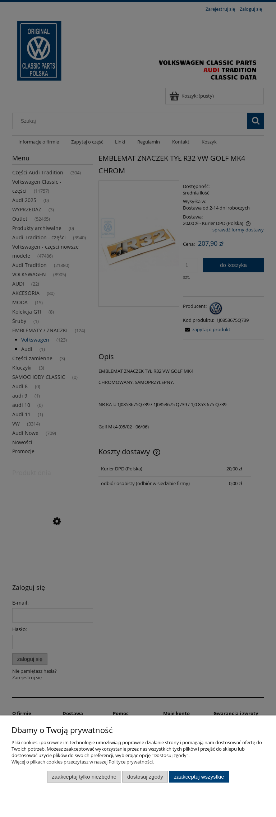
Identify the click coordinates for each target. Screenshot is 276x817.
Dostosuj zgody (145, 777)
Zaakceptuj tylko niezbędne (84, 777)
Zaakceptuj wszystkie (199, 777)
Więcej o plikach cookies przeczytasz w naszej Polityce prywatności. (83, 762)
